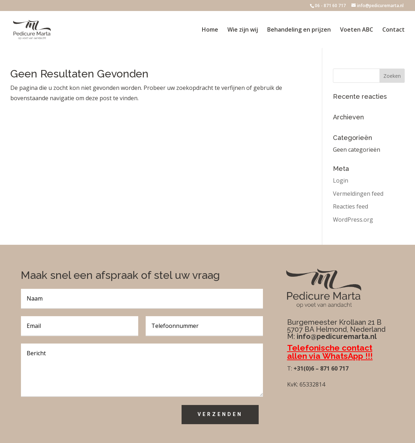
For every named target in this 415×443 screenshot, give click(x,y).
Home (210, 30)
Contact (393, 30)
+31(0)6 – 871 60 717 (320, 368)
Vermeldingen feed (358, 194)
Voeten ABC (356, 30)
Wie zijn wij (242, 30)
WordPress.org (353, 219)
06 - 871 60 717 (330, 5)
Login (340, 180)
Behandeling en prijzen (299, 30)
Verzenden (220, 414)
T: (289, 368)
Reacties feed (350, 206)
